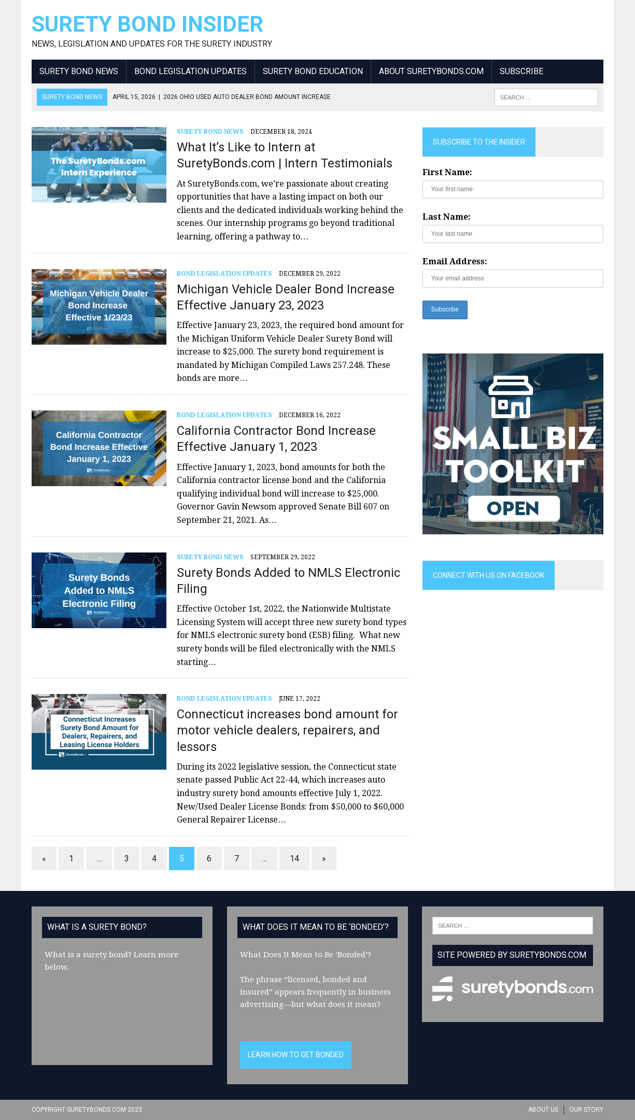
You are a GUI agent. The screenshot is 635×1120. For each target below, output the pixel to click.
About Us (543, 1109)
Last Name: (446, 217)
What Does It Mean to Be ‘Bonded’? (305, 954)
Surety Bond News (78, 71)
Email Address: (454, 261)
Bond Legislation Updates (190, 71)
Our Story (586, 1109)
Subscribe (521, 71)
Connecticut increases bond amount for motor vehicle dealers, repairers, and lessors (287, 730)
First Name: (447, 172)
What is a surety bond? (88, 954)
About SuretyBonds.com (431, 71)
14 (294, 858)
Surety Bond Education (313, 71)
